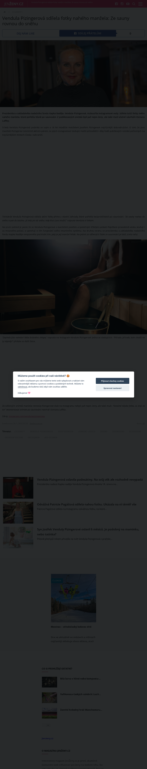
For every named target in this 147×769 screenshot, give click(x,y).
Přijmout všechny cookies (112, 381)
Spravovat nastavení (113, 388)
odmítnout (22, 386)
